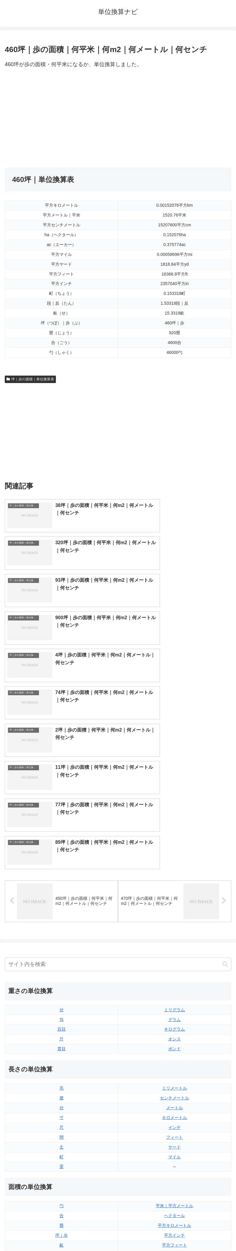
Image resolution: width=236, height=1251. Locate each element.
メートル (174, 897)
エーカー (174, 1054)
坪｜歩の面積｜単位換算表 (30, 379)
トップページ (60, 1232)
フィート (174, 926)
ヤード (174, 936)
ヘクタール (174, 1005)
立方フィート (174, 1123)
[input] (118, 753)
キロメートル (174, 907)
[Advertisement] (61, 118)
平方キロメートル (174, 1015)
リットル (61, 1162)
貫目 (61, 838)
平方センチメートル (61, 1064)
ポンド (174, 838)
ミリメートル (174, 877)
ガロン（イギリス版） (174, 1152)
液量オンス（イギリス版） (174, 1103)
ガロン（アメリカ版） (174, 1162)
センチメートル (174, 887)
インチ (174, 916)
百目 (61, 818)
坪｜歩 (61, 1025)
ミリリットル (61, 1152)
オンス (174, 828)
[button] (225, 753)
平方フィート (174, 1034)
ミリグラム (174, 799)
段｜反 (61, 1044)
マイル (174, 946)
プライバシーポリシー (176, 1232)
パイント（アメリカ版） (174, 1142)
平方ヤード (174, 1044)
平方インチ (174, 1025)
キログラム (174, 818)
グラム (174, 809)
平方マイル (174, 1064)
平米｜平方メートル (174, 995)
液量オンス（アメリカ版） (174, 1113)
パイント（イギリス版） (174, 1132)
